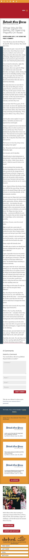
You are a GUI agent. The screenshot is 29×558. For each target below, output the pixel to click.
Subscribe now (8, 514)
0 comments (10, 27)
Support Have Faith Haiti (11, 519)
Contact (11, 554)
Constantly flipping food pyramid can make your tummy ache (14, 460)
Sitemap (19, 554)
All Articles (14, 469)
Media (15, 554)
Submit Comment (20, 380)
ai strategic (6, 556)
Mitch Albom (7, 25)
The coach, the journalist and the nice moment (14, 441)
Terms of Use (6, 554)
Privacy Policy (21, 552)
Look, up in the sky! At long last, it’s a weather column (13, 422)
